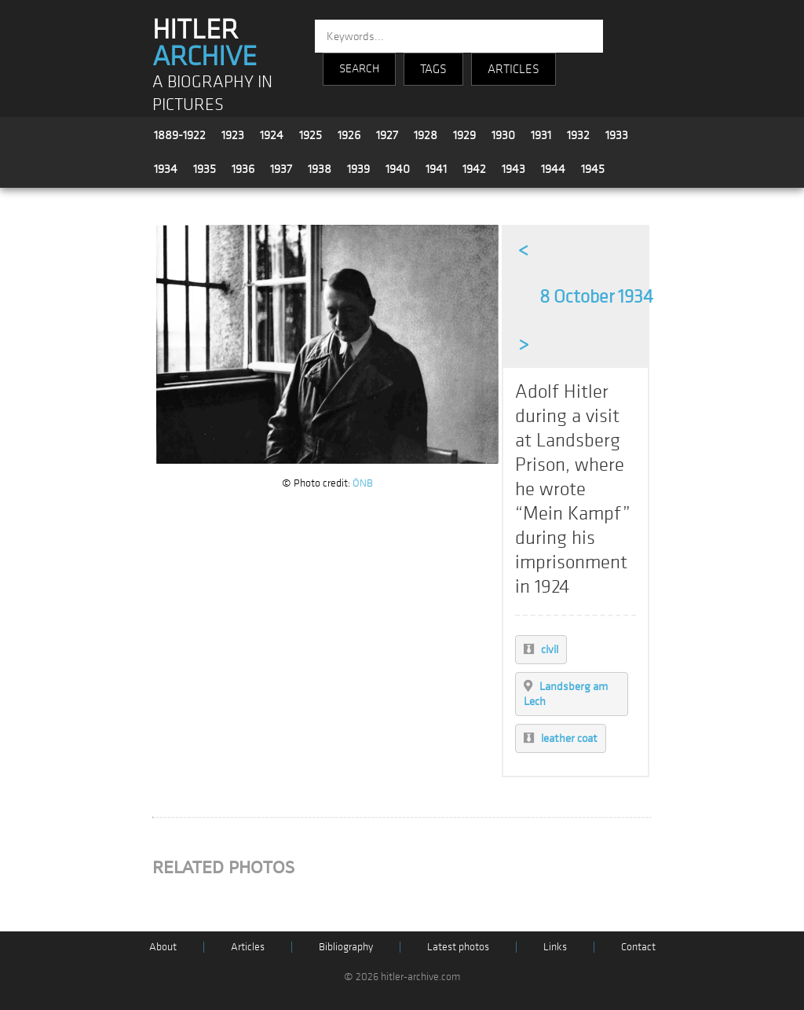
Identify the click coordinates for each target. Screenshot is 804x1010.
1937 (281, 169)
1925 (310, 135)
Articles (248, 946)
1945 (593, 169)
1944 (553, 169)
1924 (271, 135)
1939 (358, 169)
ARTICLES (513, 69)
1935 (204, 169)
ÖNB (363, 483)
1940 (398, 169)
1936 (243, 169)
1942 (474, 169)
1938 (319, 169)
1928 (425, 135)
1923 (232, 135)
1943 (513, 169)
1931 (541, 135)
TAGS (433, 69)
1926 (349, 135)
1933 (616, 135)
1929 (464, 135)
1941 (436, 169)
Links (555, 946)
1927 (387, 135)
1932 (578, 135)
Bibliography (346, 946)
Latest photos (458, 946)
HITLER (204, 43)
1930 (503, 135)
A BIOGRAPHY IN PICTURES (212, 94)
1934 (165, 169)
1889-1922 (180, 135)
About (163, 946)
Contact (638, 946)
